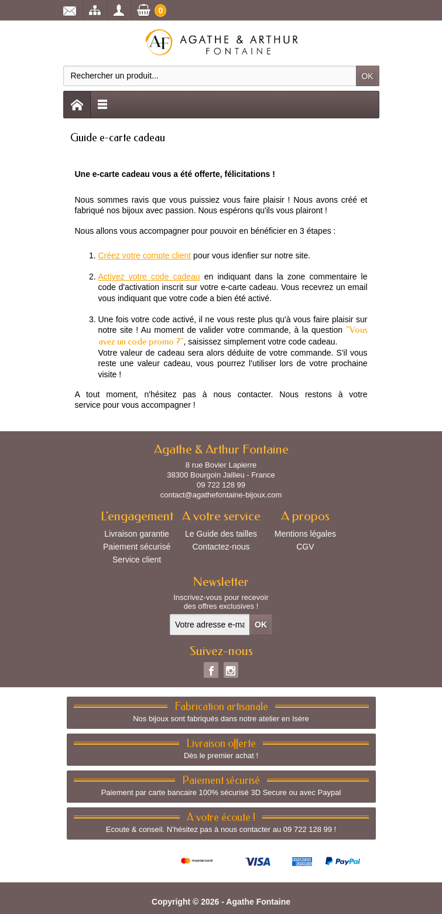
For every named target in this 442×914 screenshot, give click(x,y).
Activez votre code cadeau (149, 276)
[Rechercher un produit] (210, 76)
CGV (305, 546)
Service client (136, 559)
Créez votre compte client (144, 255)
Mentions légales (305, 533)
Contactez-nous (220, 546)
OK (367, 76)
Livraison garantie (136, 533)
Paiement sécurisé (136, 546)
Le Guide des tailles (221, 533)
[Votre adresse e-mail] (210, 624)
